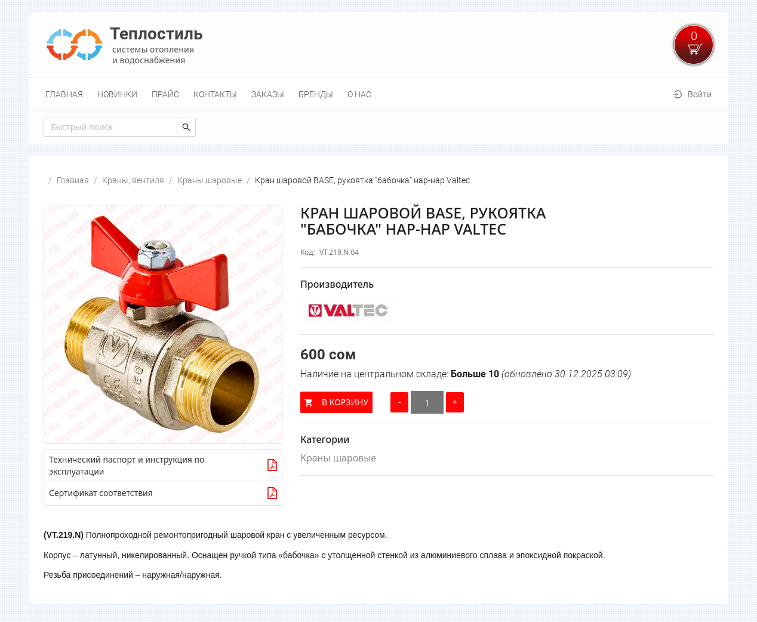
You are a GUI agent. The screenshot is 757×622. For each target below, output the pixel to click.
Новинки (117, 94)
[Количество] (427, 402)
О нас (359, 94)
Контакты (215, 94)
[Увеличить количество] (455, 402)
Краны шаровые (209, 180)
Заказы (267, 94)
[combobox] (110, 127)
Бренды (316, 94)
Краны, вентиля (133, 180)
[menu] (378, 94)
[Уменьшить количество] (399, 402)
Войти (700, 94)
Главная (64, 94)
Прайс (165, 94)
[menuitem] (64, 94)
